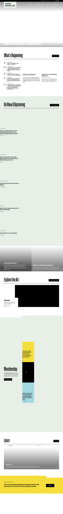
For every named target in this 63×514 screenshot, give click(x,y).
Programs (38, 4)
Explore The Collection (54, 280)
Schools (24, 445)
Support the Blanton (50, 485)
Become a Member (55, 4)
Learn (43, 4)
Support (47, 4)
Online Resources (38, 445)
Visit (31, 4)
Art (34, 4)
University (11, 445)
